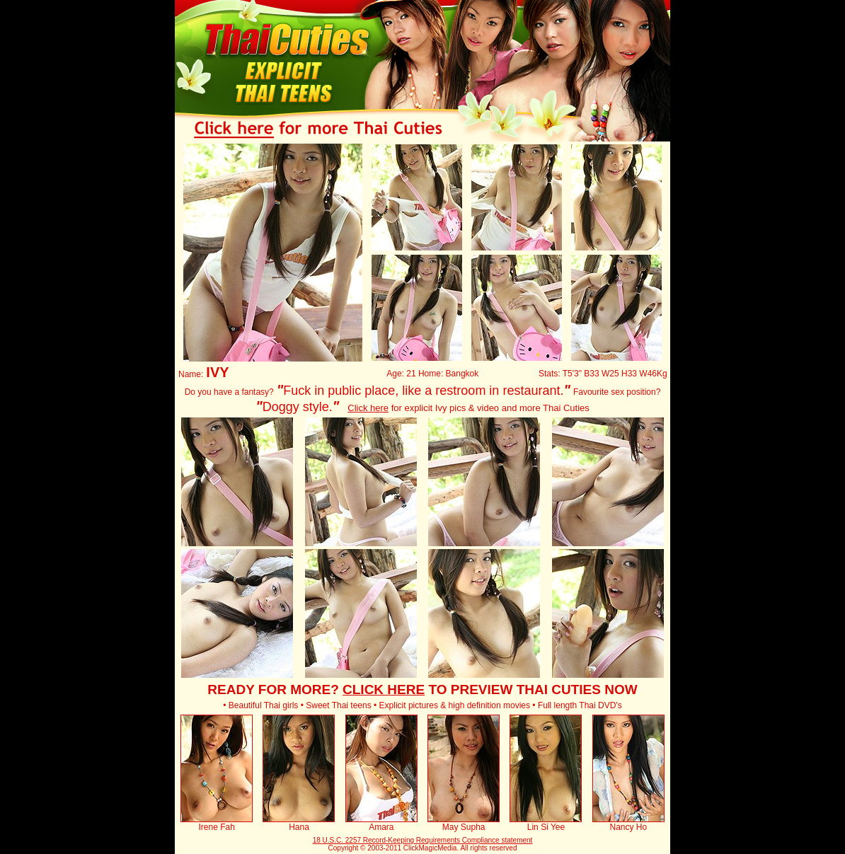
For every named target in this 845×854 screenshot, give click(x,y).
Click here (368, 408)
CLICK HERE (384, 689)
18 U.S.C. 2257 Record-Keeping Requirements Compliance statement (423, 840)
